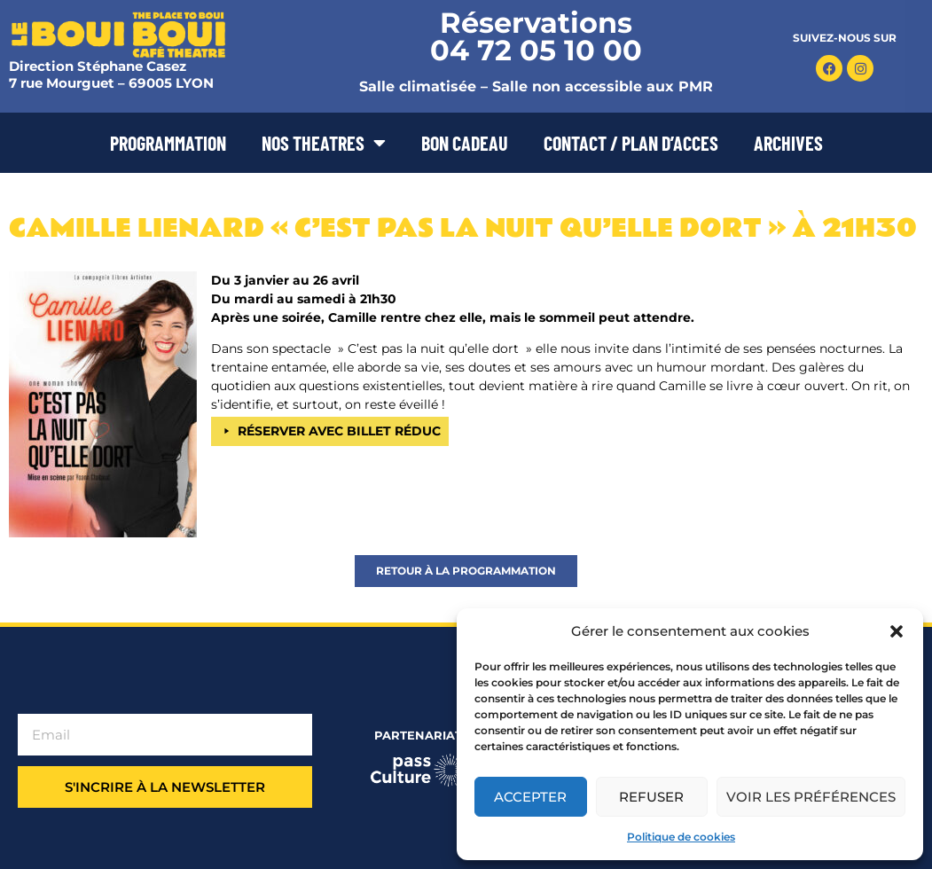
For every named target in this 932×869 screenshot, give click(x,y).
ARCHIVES (788, 142)
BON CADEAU (464, 142)
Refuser (651, 796)
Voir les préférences (811, 796)
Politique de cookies (681, 836)
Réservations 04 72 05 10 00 (536, 36)
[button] (896, 631)
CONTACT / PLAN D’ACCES (631, 142)
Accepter (530, 796)
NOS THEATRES (324, 142)
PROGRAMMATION (168, 142)
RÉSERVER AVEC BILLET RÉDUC (339, 431)
